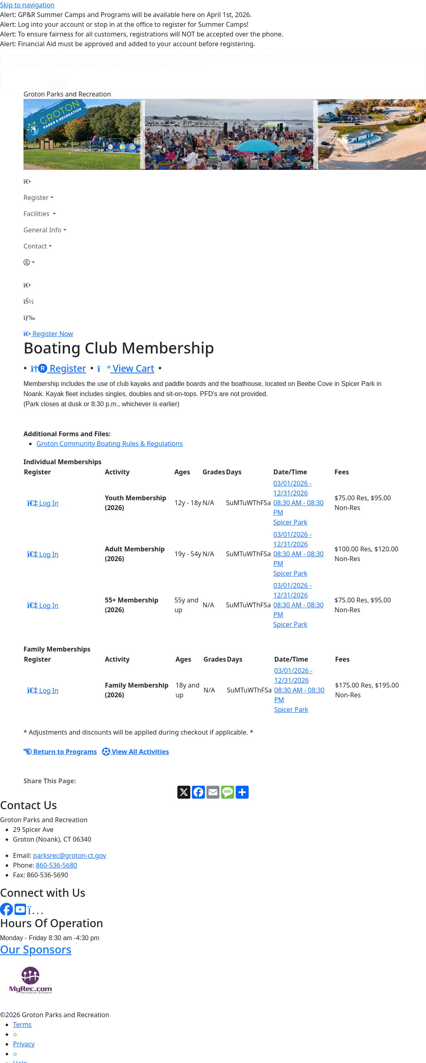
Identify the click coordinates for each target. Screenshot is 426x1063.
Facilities (37, 173)
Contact (35, 205)
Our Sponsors (35, 908)
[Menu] (29, 277)
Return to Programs (60, 711)
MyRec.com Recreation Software (86, 1058)
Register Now (52, 293)
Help (20, 1022)
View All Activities (135, 711)
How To (24, 1042)
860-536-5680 (56, 824)
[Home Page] (44, 141)
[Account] (44, 222)
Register (36, 156)
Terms (22, 983)
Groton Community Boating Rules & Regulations (109, 403)
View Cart (126, 327)
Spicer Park (290, 481)
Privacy (23, 1003)
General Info (42, 189)
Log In (42, 462)
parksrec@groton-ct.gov (69, 814)
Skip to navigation (27, 4)
